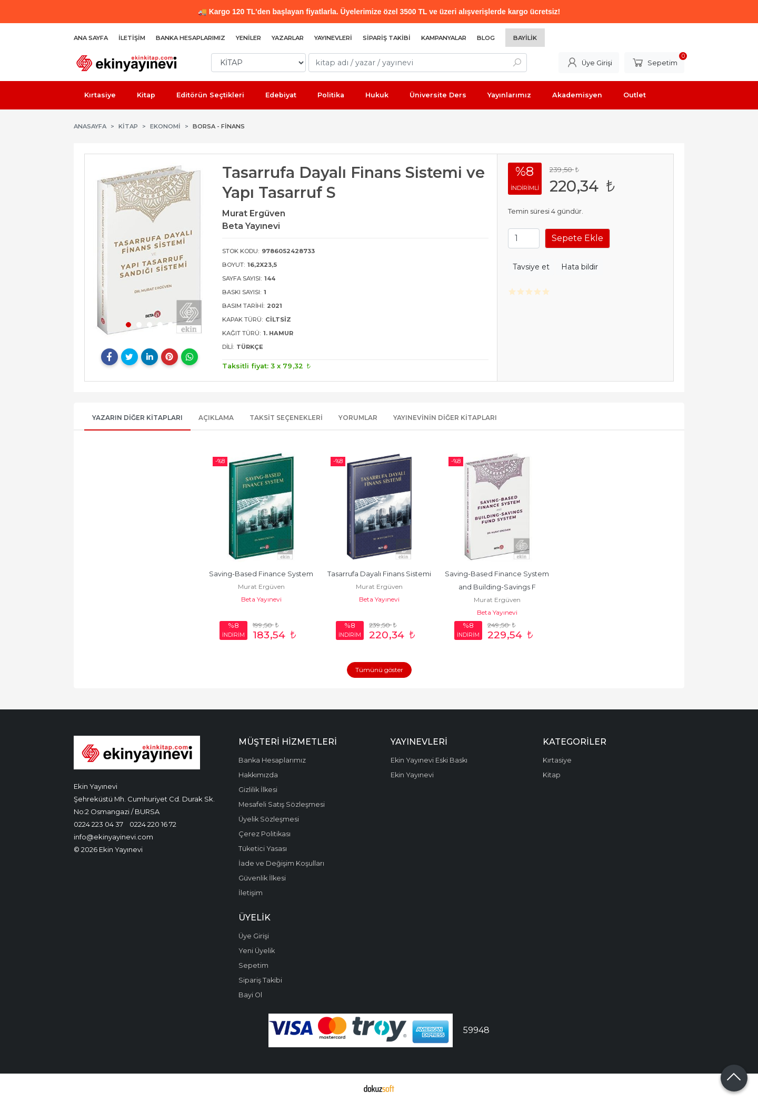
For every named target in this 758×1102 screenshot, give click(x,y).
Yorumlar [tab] (357, 418)
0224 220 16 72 (152, 824)
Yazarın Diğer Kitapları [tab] (137, 418)
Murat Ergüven (261, 586)
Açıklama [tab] (216, 418)
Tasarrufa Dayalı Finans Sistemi (379, 574)
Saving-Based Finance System (261, 574)
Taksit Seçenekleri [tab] (286, 418)
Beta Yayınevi (261, 599)
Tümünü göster (379, 670)
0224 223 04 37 (98, 824)
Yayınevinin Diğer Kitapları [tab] (445, 418)
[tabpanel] (149, 250)
